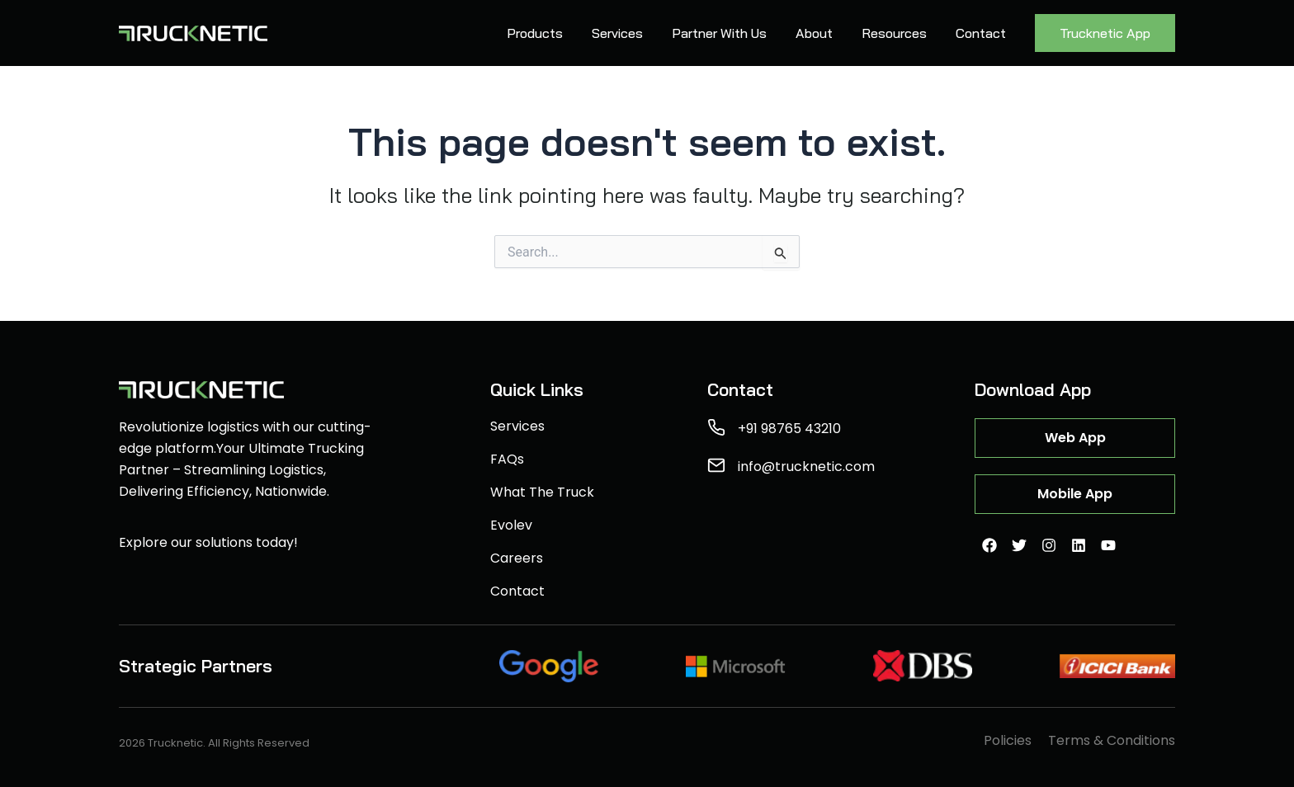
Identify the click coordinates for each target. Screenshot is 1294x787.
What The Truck (542, 492)
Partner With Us (719, 33)
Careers (516, 558)
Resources (894, 33)
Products (535, 33)
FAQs (507, 459)
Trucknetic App (1105, 33)
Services (617, 33)
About (814, 33)
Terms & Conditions (1111, 741)
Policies (1008, 741)
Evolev (511, 525)
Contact (981, 33)
